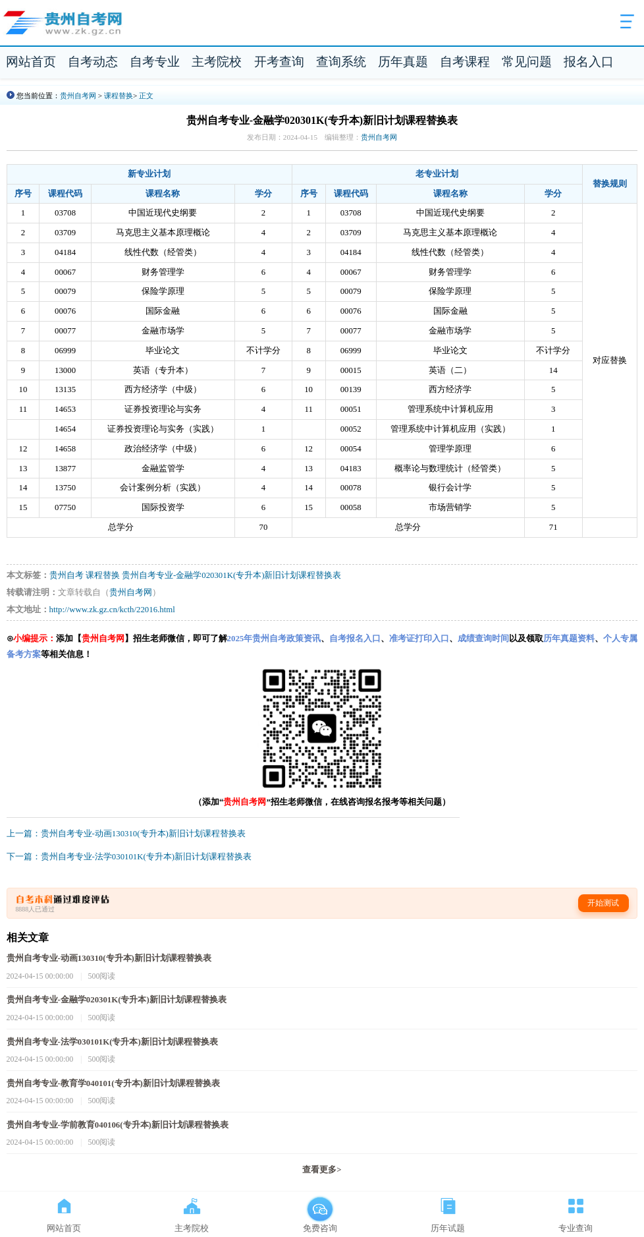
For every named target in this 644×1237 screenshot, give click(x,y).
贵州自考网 (78, 96)
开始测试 (603, 902)
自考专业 (155, 62)
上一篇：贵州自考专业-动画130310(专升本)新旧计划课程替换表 (126, 833)
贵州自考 (66, 575)
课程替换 (118, 96)
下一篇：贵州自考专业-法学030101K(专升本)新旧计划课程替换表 (129, 856)
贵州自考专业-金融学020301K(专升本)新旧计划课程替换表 (231, 575)
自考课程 (465, 62)
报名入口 (589, 62)
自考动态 (93, 62)
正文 (146, 96)
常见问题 (527, 62)
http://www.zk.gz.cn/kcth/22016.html (112, 609)
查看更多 (321, 1169)
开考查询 (279, 62)
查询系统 (341, 62)
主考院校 (217, 62)
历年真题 (403, 62)
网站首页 (31, 62)
